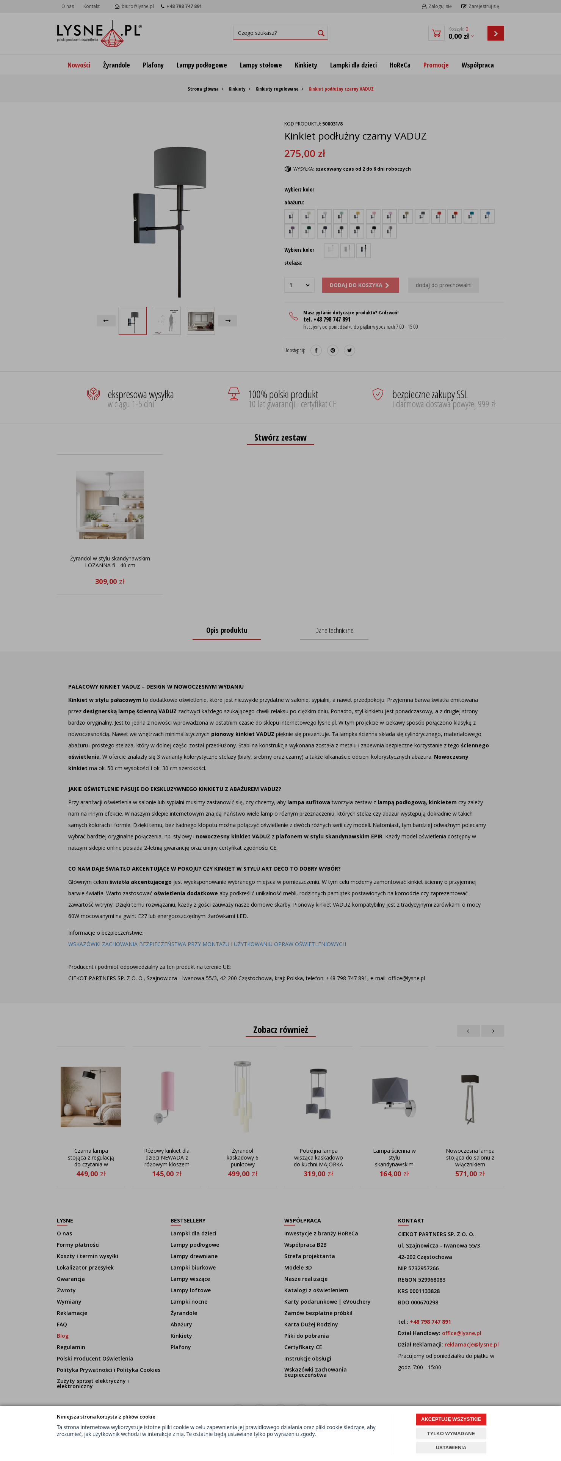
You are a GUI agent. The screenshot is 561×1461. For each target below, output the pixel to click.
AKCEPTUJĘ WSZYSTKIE (451, 1419)
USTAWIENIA (451, 1447)
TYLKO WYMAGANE (451, 1433)
